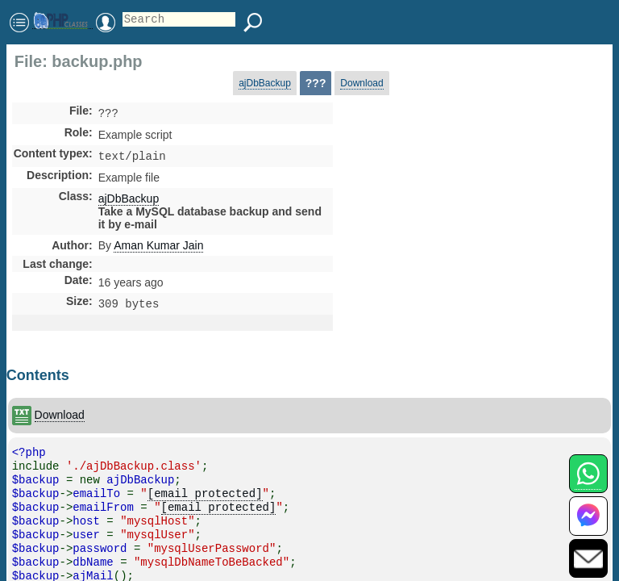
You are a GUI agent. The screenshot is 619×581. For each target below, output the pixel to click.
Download (361, 83)
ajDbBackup (265, 83)
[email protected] (205, 499)
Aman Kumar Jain (158, 248)
